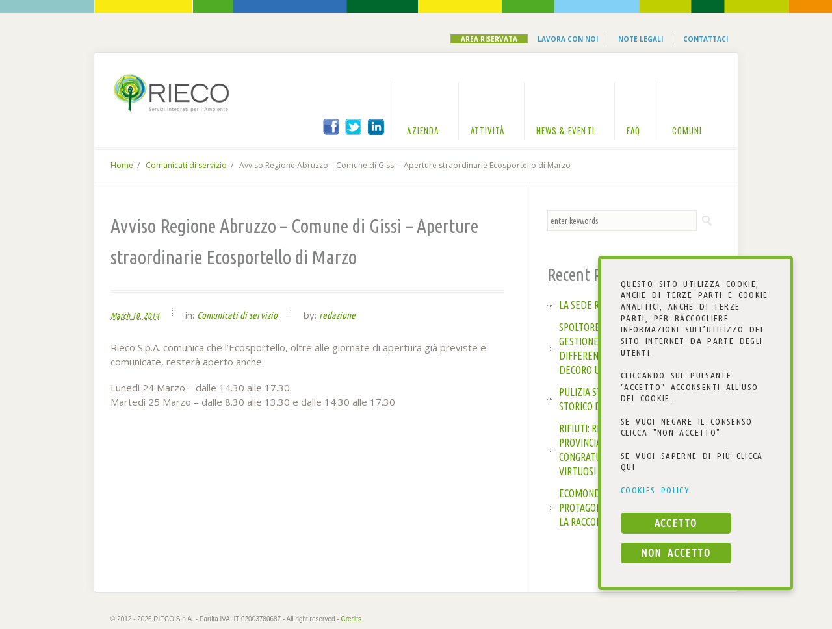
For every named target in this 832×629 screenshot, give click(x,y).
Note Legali (640, 38)
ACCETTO (676, 523)
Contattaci (705, 38)
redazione (337, 315)
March (120, 315)
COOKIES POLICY (654, 490)
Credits (351, 619)
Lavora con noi (568, 38)
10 (136, 315)
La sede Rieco (588, 305)
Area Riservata (489, 38)
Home (121, 165)
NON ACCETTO (675, 553)
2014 (151, 315)
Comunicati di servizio (186, 165)
